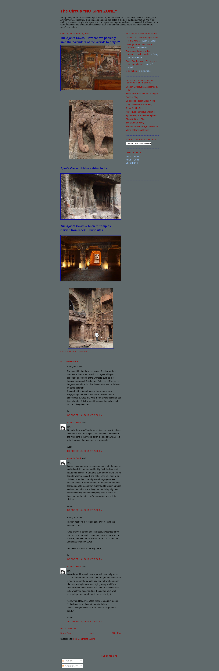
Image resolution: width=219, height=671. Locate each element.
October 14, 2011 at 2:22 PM (85, 451)
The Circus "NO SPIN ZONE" (88, 11)
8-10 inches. (131, 71)
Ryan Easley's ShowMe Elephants (142, 115)
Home (91, 633)
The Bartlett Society (135, 123)
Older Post (116, 633)
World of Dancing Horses (137, 130)
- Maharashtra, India (83, 168)
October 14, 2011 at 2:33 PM (85, 510)
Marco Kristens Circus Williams (140, 112)
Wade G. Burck (74, 422)
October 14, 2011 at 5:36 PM (85, 559)
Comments (70, 666)
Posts (67, 661)
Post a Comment (68, 628)
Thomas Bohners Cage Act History (142, 126)
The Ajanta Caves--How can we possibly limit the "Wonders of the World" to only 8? (90, 40)
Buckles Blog (132, 97)
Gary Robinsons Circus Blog (139, 104)
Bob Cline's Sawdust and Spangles (142, 93)
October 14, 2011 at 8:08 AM (85, 415)
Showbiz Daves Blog (135, 119)
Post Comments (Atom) (84, 639)
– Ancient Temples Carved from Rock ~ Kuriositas (85, 228)
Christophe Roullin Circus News (140, 101)
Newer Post (65, 633)
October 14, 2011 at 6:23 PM (85, 621)
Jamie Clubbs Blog (134, 108)
